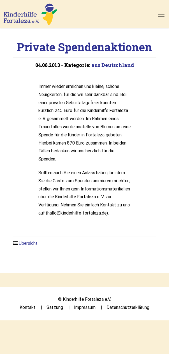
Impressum (85, 307)
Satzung (55, 307)
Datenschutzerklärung (128, 307)
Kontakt (28, 307)
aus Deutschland (112, 65)
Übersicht (28, 243)
